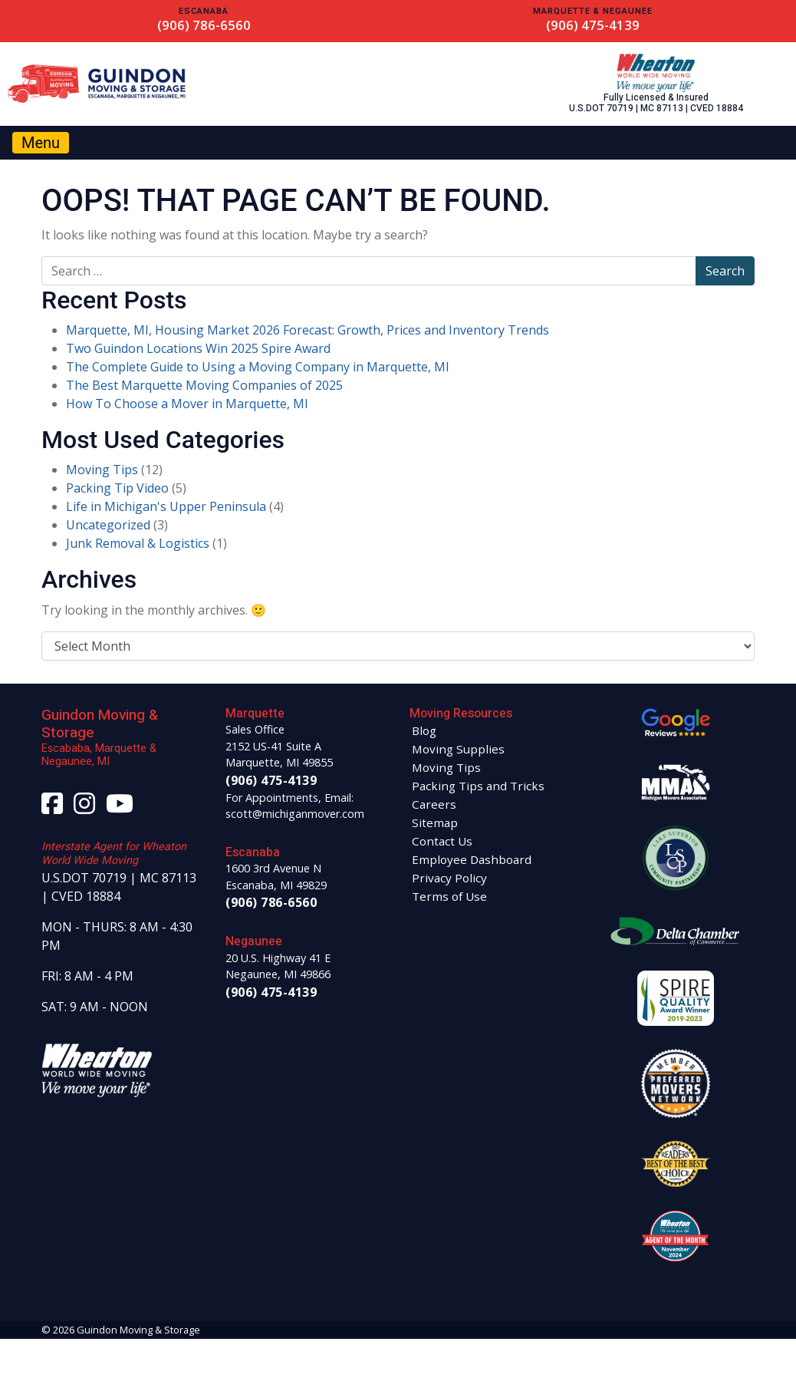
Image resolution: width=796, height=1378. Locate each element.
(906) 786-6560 (204, 25)
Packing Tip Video (117, 488)
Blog (424, 730)
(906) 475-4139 (593, 25)
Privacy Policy (449, 877)
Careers (434, 804)
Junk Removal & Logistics (137, 543)
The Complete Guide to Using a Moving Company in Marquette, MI (257, 366)
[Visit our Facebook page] (52, 807)
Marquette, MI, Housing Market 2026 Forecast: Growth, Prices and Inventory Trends (307, 329)
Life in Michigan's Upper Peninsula (166, 506)
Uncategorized (108, 524)
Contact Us (442, 841)
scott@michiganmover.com (294, 813)
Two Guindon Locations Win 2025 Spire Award (198, 348)
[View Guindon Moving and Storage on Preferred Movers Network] (675, 1081)
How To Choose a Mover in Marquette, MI (187, 403)
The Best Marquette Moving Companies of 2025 (204, 385)
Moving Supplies (458, 749)
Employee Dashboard (471, 859)
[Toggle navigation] (40, 142)
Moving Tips (102, 469)
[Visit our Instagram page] (84, 807)
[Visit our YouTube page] (119, 807)
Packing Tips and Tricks (478, 785)
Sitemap (435, 822)
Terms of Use (449, 896)
